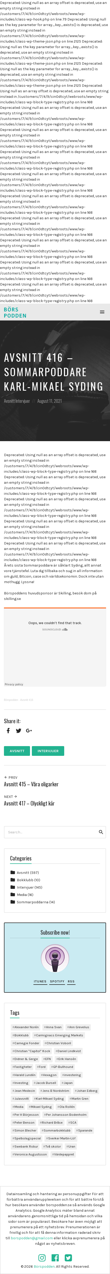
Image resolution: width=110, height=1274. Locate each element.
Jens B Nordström (55, 1091)
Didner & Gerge (26, 1059)
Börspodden (11, 700)
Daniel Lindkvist (69, 1051)
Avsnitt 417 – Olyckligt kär (29, 803)
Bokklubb (25, 880)
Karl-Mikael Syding (50, 1098)
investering (72, 1075)
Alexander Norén (26, 1027)
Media (22, 895)
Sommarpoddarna (32, 902)
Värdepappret (64, 1154)
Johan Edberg (87, 1091)
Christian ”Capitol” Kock (32, 1051)
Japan (68, 1083)
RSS (71, 981)
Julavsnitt (21, 1098)
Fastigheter (23, 1067)
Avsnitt (9, 401)
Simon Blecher (25, 1130)
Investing (21, 1083)
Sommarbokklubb (57, 1130)
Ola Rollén (67, 1107)
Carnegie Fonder (26, 1043)
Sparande (85, 1130)
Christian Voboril (59, 1043)
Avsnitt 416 (26, 700)
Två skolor (53, 1146)
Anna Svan (54, 1027)
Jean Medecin (24, 1091)
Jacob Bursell (46, 1083)
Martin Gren (80, 1098)
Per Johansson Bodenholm (66, 1115)
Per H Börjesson (26, 1115)
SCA (73, 1122)
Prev (10, 777)
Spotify (57, 981)
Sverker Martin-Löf (62, 1138)
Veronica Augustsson (30, 1154)
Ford (42, 1067)
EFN (48, 1059)
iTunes (40, 981)
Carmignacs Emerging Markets (59, 1035)
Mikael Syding (41, 1107)
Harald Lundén (25, 1075)
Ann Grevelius (79, 1027)
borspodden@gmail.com (32, 1238)
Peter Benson (24, 1122)
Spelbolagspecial (27, 1138)
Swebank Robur (26, 1146)
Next (10, 796)
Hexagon (50, 1075)
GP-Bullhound (63, 1067)
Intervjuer (23, 401)
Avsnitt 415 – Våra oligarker (31, 784)
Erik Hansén (67, 1059)
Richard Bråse (52, 1122)
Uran (71, 1146)
